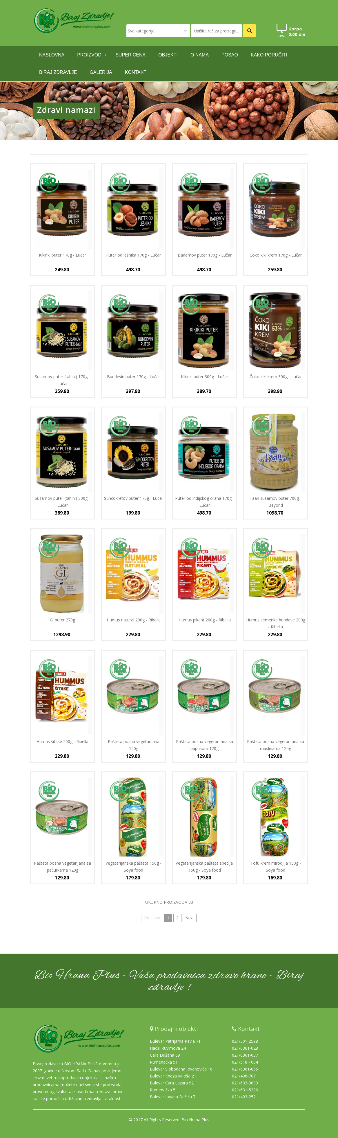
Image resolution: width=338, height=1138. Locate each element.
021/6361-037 (245, 1055)
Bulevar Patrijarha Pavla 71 (175, 1041)
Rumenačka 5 (162, 1090)
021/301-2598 (245, 1041)
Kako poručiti (269, 54)
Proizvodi (90, 54)
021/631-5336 (245, 1090)
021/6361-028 (245, 1048)
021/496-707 (244, 1076)
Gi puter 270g (62, 620)
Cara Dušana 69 (165, 1055)
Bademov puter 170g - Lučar (205, 255)
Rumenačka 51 (164, 1062)
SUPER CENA (130, 54)
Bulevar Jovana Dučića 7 (172, 1096)
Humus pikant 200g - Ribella (205, 620)
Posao (229, 54)
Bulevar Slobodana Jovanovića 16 (181, 1069)
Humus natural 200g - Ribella (134, 620)
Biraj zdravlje (58, 72)
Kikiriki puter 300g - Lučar (204, 376)
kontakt (135, 72)
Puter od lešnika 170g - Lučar (133, 255)
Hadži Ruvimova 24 (168, 1048)
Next (190, 918)
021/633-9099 (245, 1083)
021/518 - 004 (245, 1062)
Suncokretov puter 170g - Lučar (133, 498)
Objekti (168, 54)
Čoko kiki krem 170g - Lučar (276, 255)
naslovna (51, 54)
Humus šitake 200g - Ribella (62, 741)
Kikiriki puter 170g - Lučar (62, 255)
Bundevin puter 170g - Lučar (133, 376)
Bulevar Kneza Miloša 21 (173, 1076)
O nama (199, 54)
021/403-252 (244, 1096)
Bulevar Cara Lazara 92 (172, 1083)
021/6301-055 (245, 1069)
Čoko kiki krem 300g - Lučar (276, 376)
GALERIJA (101, 72)
